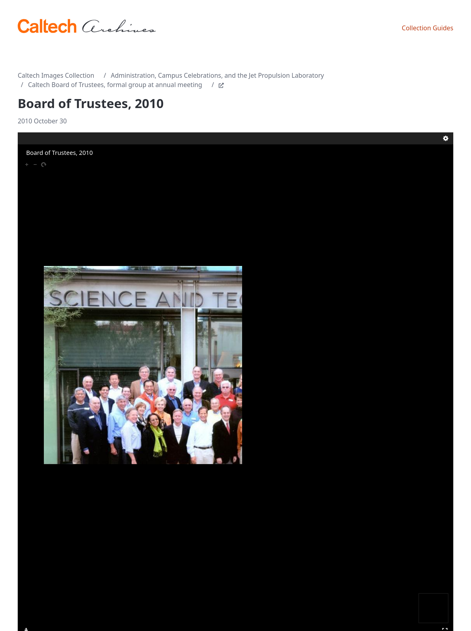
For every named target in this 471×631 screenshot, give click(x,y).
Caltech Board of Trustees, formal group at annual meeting (115, 84)
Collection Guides (427, 28)
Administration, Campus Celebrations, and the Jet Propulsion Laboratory (217, 75)
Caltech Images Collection (56, 75)
